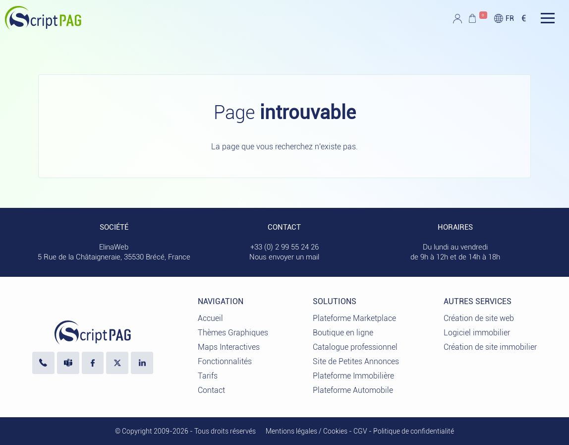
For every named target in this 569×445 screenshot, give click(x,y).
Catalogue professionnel (355, 347)
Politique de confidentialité (413, 431)
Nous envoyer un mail (284, 257)
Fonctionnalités (225, 361)
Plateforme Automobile (353, 390)
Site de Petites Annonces (356, 361)
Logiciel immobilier (477, 332)
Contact (211, 390)
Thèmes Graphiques (233, 332)
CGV (360, 431)
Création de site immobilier (490, 347)
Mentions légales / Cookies (306, 431)
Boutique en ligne (343, 332)
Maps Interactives (229, 347)
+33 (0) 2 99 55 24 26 (284, 247)
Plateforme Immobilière (353, 376)
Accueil (210, 318)
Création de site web (479, 318)
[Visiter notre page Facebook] (93, 363)
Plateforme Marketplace (354, 318)
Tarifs (208, 376)
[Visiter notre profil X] (117, 363)
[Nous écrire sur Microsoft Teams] (68, 363)
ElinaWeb (113, 247)
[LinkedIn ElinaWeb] (142, 363)
